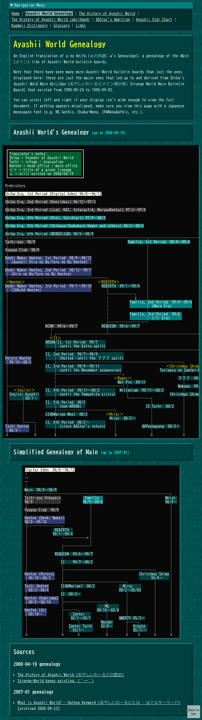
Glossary (62, 25)
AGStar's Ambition (113, 19)
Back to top (193, 711)
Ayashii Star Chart (154, 19)
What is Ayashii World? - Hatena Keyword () (99, 703)
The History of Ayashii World (107, 13)
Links (81, 25)
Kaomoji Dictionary (29, 25)
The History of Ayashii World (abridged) (50, 19)
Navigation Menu (29, 5)
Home (15, 13)
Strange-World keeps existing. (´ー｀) (56, 681)
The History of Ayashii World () (71, 675)
